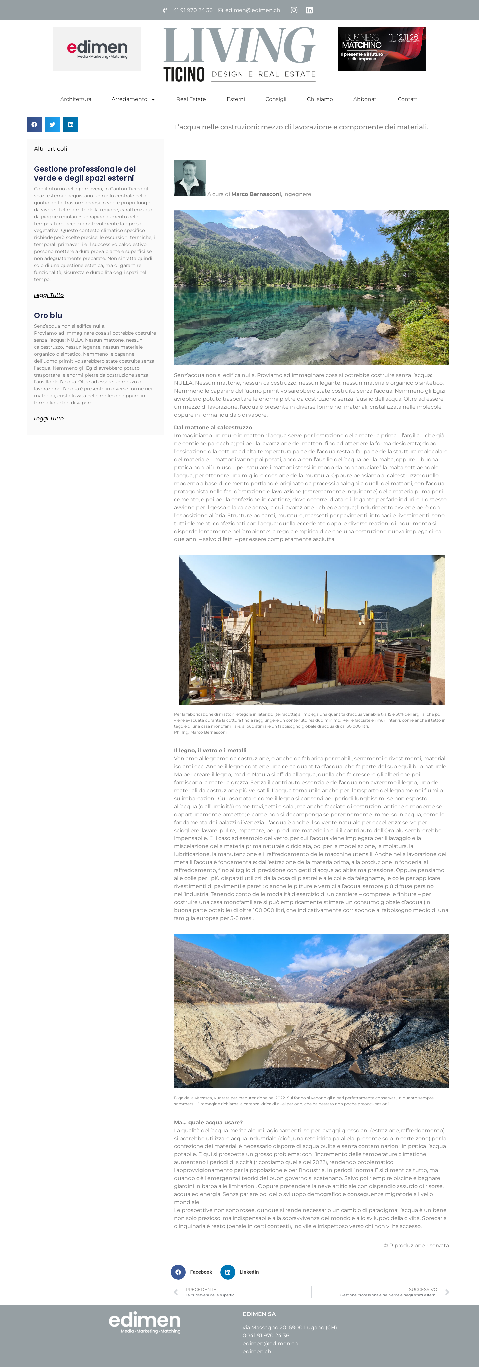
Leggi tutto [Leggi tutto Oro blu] (49, 421)
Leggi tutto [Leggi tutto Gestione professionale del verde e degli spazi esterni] (49, 298)
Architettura (75, 102)
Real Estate (191, 102)
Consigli (275, 102)
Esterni (236, 102)
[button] (34, 127)
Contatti (408, 102)
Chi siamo (320, 102)
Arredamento (134, 102)
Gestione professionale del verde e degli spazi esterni (85, 176)
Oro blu (48, 318)
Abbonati (365, 102)
